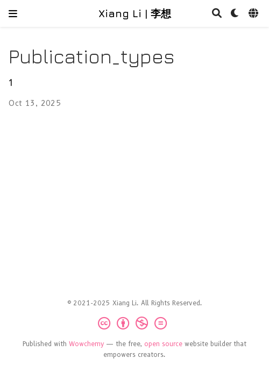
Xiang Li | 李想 (134, 13)
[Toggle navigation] (13, 13)
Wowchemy (86, 344)
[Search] (217, 14)
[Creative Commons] (134, 323)
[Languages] (254, 14)
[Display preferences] (235, 14)
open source (163, 344)
